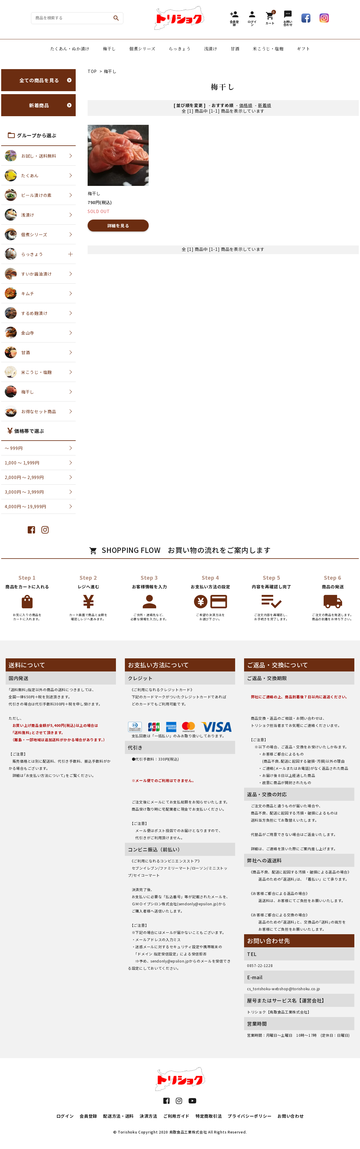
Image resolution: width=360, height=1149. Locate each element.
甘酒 (235, 49)
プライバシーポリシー (249, 1116)
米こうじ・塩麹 (268, 49)
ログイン (65, 1116)
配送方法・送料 (118, 1116)
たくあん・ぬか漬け (69, 49)
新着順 (264, 105)
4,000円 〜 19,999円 (25, 506)
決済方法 (148, 1116)
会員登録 (88, 1116)
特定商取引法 (208, 1116)
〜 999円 (13, 448)
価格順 (245, 105)
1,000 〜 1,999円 (22, 463)
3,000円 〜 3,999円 (24, 492)
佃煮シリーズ (142, 49)
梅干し (109, 49)
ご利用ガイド (176, 1116)
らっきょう (180, 49)
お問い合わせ (290, 1116)
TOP (92, 71)
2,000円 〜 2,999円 (24, 477)
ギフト (303, 49)
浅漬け (210, 49)
